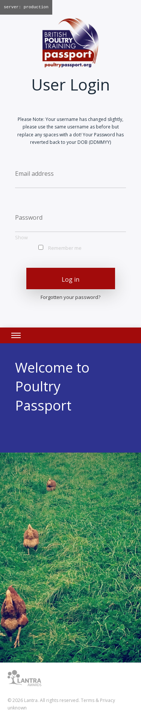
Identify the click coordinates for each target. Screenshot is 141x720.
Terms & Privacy (98, 700)
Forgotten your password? (70, 297)
